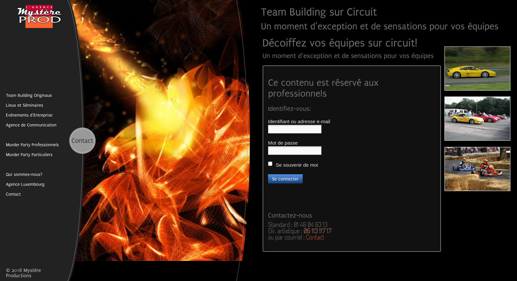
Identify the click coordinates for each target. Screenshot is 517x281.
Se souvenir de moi (293, 164)
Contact (315, 237)
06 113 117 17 (317, 230)
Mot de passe (283, 143)
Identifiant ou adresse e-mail (299, 121)
